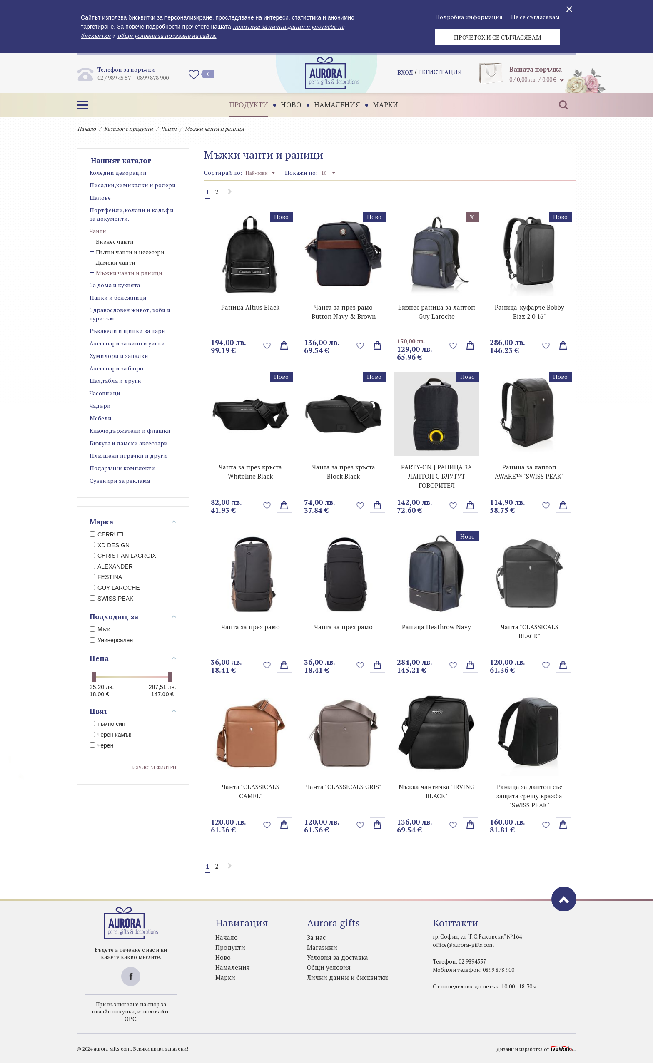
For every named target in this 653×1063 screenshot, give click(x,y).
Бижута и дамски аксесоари (129, 443)
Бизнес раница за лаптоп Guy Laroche (436, 311)
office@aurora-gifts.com (463, 945)
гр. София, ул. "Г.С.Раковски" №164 (477, 936)
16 (328, 172)
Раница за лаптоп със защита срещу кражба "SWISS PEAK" (529, 795)
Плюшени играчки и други (128, 455)
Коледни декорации (118, 172)
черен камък (110, 734)
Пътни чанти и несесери (130, 252)
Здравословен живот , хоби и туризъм (130, 314)
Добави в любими (267, 345)
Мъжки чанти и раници (129, 273)
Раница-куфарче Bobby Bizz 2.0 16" (529, 311)
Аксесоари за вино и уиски (127, 343)
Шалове (100, 197)
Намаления (335, 104)
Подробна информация (469, 17)
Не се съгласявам (535, 17)
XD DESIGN (110, 545)
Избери (563, 345)
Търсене (561, 105)
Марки (383, 104)
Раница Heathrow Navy (436, 627)
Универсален (111, 640)
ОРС (130, 1019)
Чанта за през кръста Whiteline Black (250, 471)
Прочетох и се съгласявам (497, 37)
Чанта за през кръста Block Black (343, 471)
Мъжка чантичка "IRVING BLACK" (436, 791)
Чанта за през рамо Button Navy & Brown (344, 311)
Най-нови (260, 172)
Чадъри (100, 406)
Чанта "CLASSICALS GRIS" (343, 786)
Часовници (105, 393)
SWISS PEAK (111, 598)
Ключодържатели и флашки (130, 431)
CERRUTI (106, 534)
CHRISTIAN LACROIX (123, 555)
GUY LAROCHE (115, 587)
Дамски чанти (115, 262)
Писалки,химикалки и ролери (133, 185)
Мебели (101, 418)
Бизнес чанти (115, 242)
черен (101, 745)
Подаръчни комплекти (122, 468)
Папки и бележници (118, 297)
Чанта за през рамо (250, 627)
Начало (86, 128)
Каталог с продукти (128, 128)
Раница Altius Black (250, 307)
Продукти (247, 104)
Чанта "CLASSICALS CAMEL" (250, 791)
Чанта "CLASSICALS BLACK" (529, 631)
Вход (405, 73)
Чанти (169, 128)
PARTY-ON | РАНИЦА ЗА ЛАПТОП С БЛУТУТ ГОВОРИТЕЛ (436, 476)
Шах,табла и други (115, 381)
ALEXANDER (111, 566)
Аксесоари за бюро (116, 368)
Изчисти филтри (154, 767)
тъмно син (107, 723)
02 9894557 (472, 961)
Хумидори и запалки (119, 356)
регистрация (440, 73)
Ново (289, 104)
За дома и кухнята (115, 285)
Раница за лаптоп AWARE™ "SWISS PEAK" (529, 471)
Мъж (100, 629)
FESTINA (106, 577)
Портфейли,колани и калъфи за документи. (132, 214)
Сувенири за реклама (120, 480)
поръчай (284, 345)
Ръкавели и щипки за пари (127, 331)
